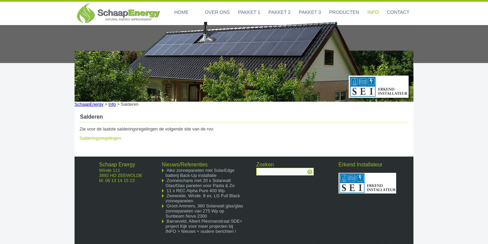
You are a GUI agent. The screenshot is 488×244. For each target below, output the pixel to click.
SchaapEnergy (89, 104)
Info (373, 12)
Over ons (217, 12)
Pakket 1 (249, 12)
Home (181, 12)
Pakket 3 (310, 12)
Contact (398, 12)
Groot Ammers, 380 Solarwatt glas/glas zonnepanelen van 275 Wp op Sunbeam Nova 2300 (204, 211)
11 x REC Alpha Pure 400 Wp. (196, 190)
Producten (344, 12)
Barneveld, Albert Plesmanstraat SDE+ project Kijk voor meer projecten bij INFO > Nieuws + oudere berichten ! (204, 226)
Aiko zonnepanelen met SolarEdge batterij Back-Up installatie (200, 173)
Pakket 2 (279, 12)
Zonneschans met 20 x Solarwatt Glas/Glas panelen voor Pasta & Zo (200, 183)
